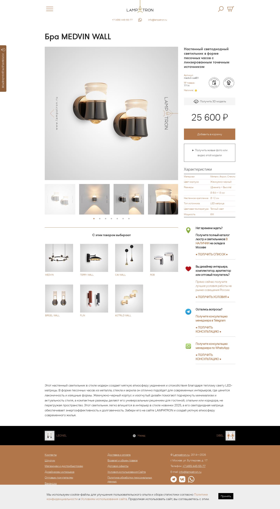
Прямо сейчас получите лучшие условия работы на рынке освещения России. (214, 286)
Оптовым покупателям (59, 477)
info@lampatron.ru (157, 19)
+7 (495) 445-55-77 (122, 19)
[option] (111, 113)
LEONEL (61, 435)
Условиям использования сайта (104, 499)
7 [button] (129, 219)
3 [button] (106, 219)
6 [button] (123, 219)
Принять (226, 496)
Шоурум (50, 460)
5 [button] (117, 219)
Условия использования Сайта (127, 471)
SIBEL (220, 435)
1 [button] (94, 219)
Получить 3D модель (209, 102)
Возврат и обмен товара (122, 460)
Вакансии (51, 483)
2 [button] (100, 219)
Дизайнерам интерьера (59, 471)
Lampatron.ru (181, 454)
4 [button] (111, 219)
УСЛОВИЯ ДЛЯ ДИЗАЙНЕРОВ (3, 68)
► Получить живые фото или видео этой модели (210, 153)
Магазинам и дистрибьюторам (64, 466)
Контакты (51, 454)
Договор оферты (118, 466)
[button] (52, 113)
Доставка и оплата (119, 454)
